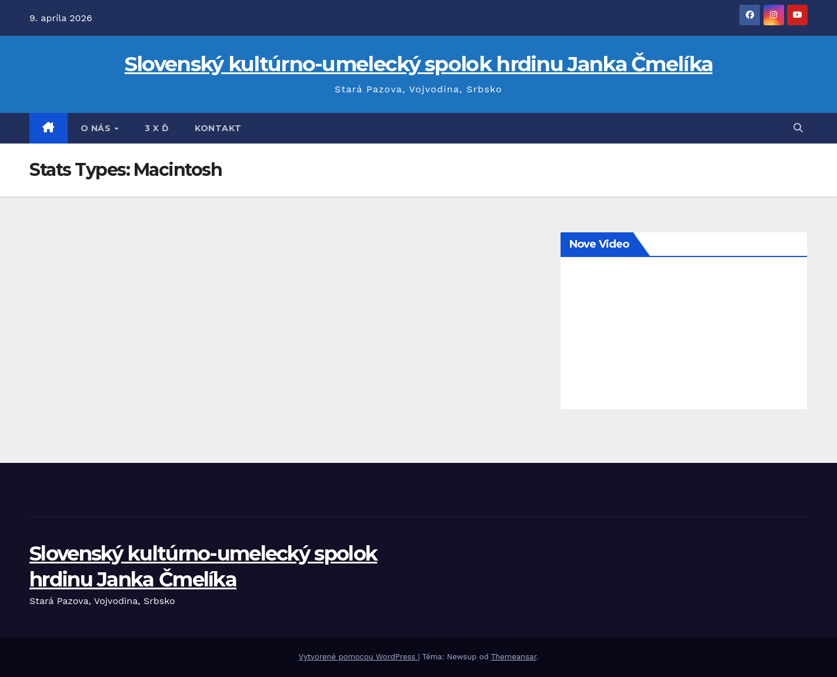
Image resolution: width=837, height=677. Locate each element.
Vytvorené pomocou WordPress (358, 656)
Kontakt (218, 128)
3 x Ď (157, 128)
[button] (798, 128)
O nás (97, 128)
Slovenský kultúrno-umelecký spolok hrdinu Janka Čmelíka (419, 63)
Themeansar (513, 656)
